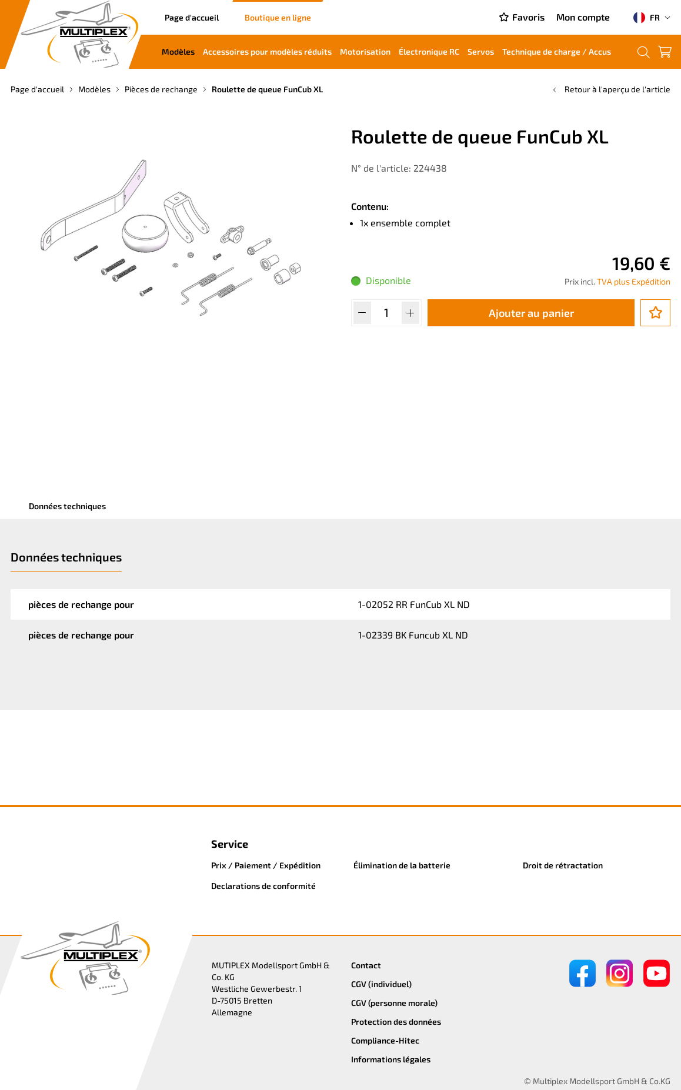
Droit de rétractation (563, 865)
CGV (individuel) (381, 984)
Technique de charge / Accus (556, 51)
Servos (481, 51)
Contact (366, 965)
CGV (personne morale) (394, 1003)
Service (229, 843)
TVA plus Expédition (633, 281)
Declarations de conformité (263, 886)
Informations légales (390, 1059)
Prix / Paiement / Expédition (266, 865)
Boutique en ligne (278, 17)
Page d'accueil (192, 17)
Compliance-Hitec (385, 1040)
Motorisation (365, 51)
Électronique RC (429, 51)
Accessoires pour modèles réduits (267, 51)
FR (646, 18)
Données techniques (67, 506)
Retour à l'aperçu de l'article (610, 89)
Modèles (178, 51)
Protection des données (396, 1022)
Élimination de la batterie (401, 865)
